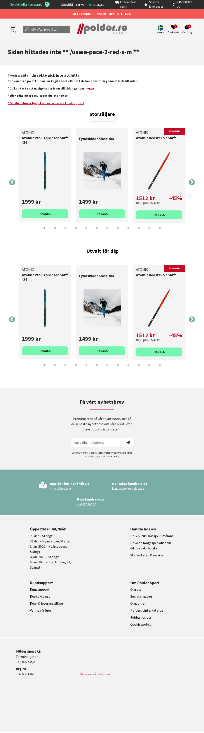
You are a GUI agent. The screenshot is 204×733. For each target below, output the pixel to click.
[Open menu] (13, 29)
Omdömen (138, 603)
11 (149, 231)
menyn (89, 88)
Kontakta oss (40, 596)
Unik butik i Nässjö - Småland (152, 536)
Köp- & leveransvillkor (46, 603)
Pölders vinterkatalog (146, 610)
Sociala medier (141, 596)
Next (191, 182)
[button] (160, 29)
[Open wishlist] (173, 29)
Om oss (135, 589)
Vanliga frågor (40, 610)
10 (139, 231)
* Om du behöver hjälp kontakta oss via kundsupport (46, 103)
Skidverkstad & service (146, 555)
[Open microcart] (187, 29)
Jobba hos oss (141, 617)
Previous (12, 182)
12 (160, 231)
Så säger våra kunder (95, 674)
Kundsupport (40, 589)
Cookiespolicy (140, 624)
